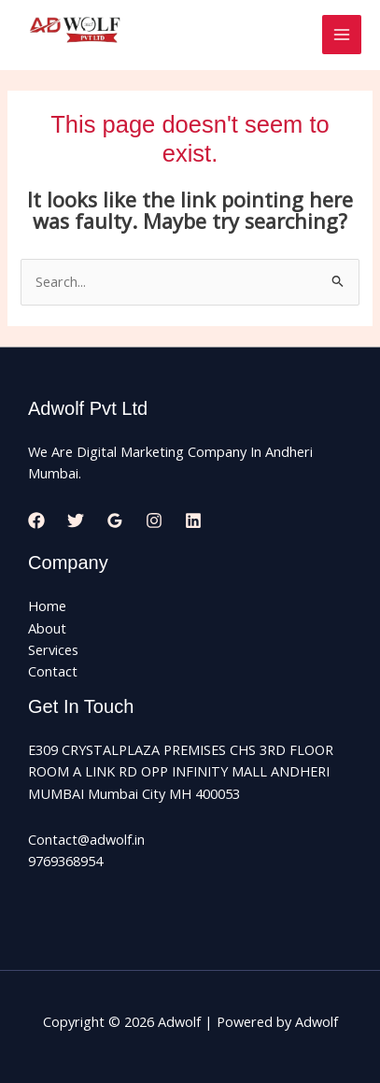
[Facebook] (36, 520)
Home (47, 605)
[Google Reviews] (114, 520)
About (47, 628)
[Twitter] (75, 520)
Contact (52, 671)
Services (53, 649)
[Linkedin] (193, 520)
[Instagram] (154, 520)
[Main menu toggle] (341, 34)
